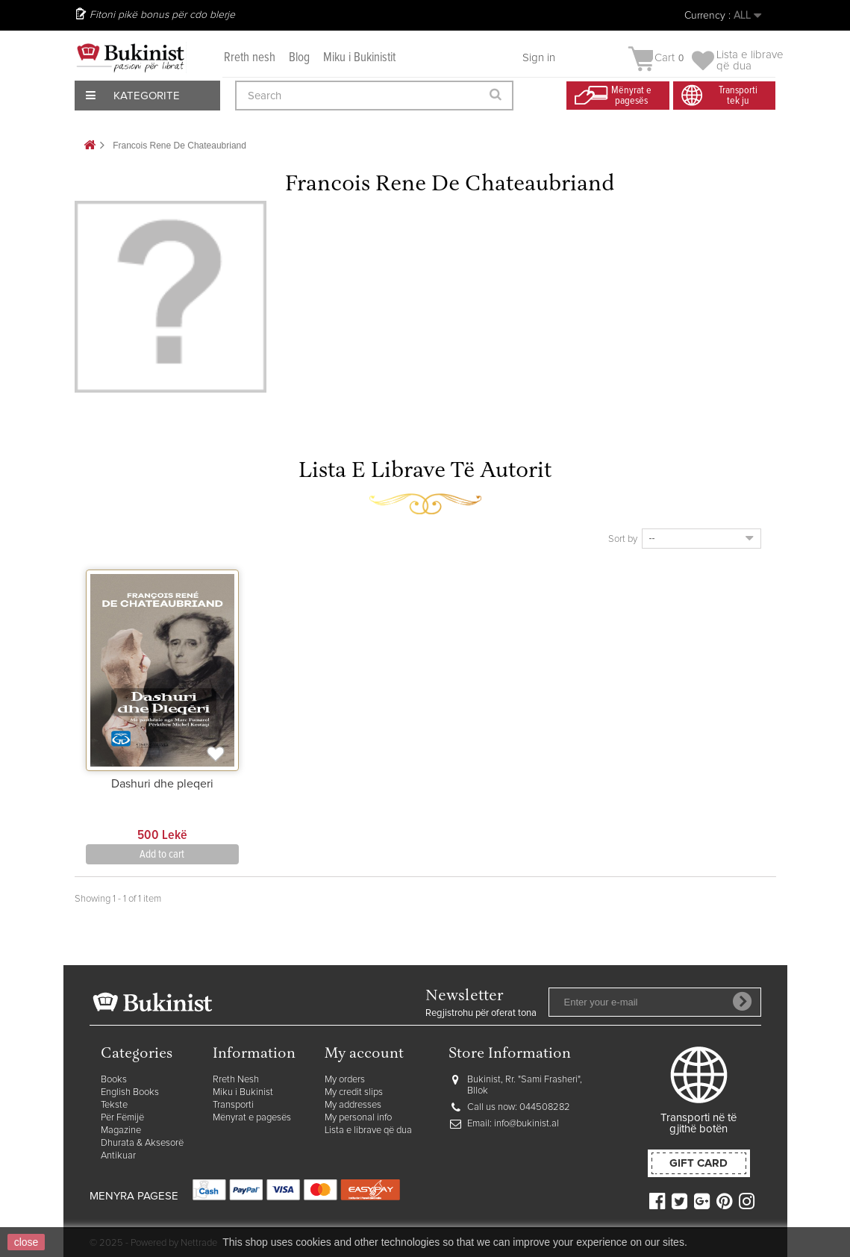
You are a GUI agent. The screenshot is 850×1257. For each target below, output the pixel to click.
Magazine (121, 1130)
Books (114, 1080)
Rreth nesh (249, 58)
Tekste (114, 1105)
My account (364, 1054)
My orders (345, 1080)
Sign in (538, 57)
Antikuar (118, 1156)
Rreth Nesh (236, 1080)
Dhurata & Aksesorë (142, 1143)
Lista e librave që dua (368, 1130)
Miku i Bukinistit (359, 58)
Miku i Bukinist (243, 1092)
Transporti (233, 1105)
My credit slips (354, 1092)
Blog (299, 58)
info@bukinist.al (526, 1124)
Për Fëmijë (122, 1118)
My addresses (353, 1105)
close (26, 1242)
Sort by (622, 539)
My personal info (358, 1118)
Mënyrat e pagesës (252, 1118)
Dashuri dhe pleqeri (162, 784)
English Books (130, 1092)
